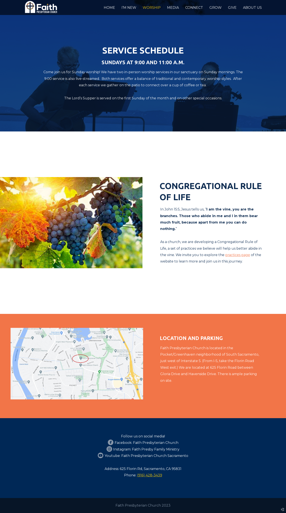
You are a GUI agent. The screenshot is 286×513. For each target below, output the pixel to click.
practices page (237, 255)
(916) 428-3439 (149, 475)
